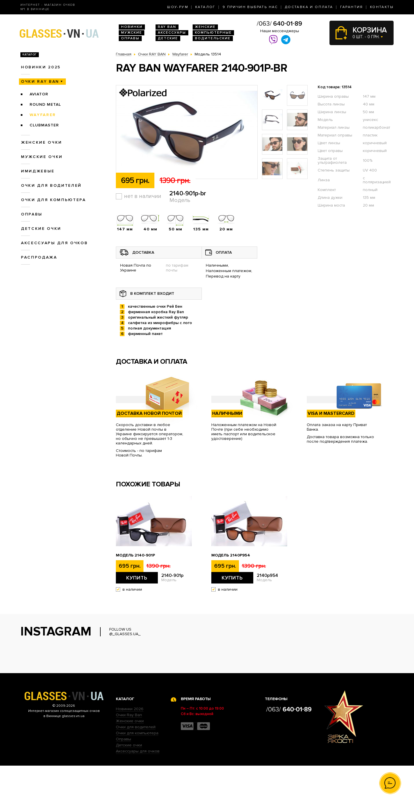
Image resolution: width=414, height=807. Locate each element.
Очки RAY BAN (40, 81)
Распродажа (39, 257)
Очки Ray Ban (129, 756)
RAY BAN (167, 27)
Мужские (131, 32)
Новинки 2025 (41, 67)
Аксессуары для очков (54, 242)
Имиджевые (38, 171)
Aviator (39, 94)
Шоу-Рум (177, 7)
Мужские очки (42, 156)
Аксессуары (172, 32)
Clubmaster (44, 125)
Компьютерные (213, 32)
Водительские (213, 38)
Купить (136, 578)
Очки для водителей (51, 185)
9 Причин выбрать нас (250, 7)
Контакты (382, 7)
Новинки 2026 (129, 750)
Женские (205, 27)
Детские (168, 38)
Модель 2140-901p (135, 555)
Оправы (130, 38)
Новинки (132, 27)
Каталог (205, 7)
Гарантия (351, 7)
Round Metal (45, 104)
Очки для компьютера (53, 199)
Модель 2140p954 (230, 555)
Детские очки (41, 228)
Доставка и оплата (309, 7)
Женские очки (41, 142)
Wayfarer (43, 114)
